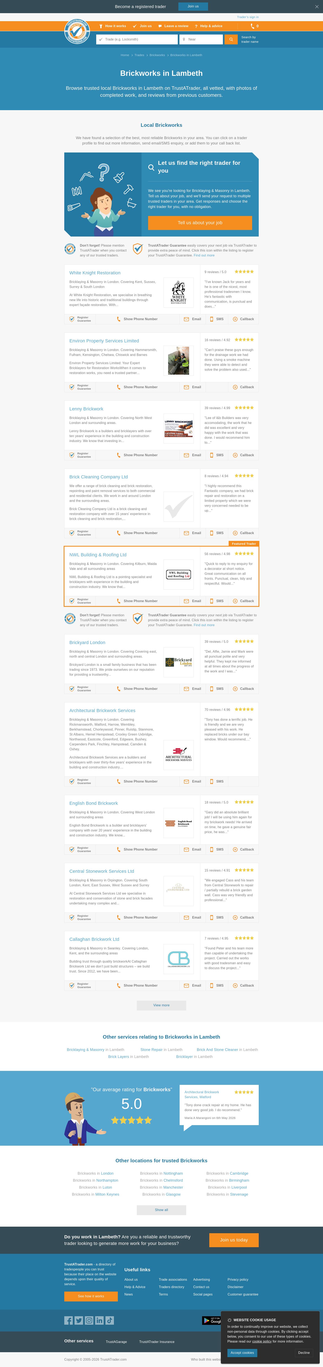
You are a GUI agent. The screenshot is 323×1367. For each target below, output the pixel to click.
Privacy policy (238, 1279)
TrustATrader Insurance (156, 1342)
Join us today (234, 1239)
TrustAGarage (116, 1342)
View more (161, 1005)
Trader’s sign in (248, 17)
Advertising (201, 1279)
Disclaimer (235, 1287)
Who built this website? (208, 1359)
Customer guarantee (243, 1294)
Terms (163, 1294)
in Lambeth (95, 1050)
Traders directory (171, 1287)
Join (193, 6)
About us (131, 1279)
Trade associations (173, 1279)
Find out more (204, 255)
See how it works (91, 1296)
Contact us (201, 1287)
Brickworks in (95, 1173)
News (128, 1294)
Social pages (203, 1294)
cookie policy (262, 1341)
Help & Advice (134, 1287)
